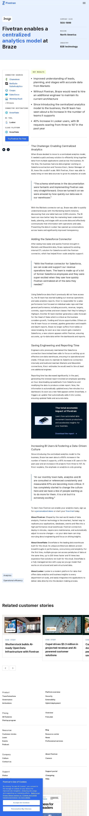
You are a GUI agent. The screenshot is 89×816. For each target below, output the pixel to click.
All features (7, 717)
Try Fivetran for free (17, 139)
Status (5, 775)
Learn (4, 737)
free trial (70, 511)
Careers (48, 758)
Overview (49, 713)
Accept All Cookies (21, 803)
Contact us (6, 762)
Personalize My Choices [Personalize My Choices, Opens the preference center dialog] (21, 809)
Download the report (64, 433)
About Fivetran (51, 754)
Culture (5, 758)
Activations (7, 703)
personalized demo (44, 511)
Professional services (54, 741)
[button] (84, 3)
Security (48, 696)
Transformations (9, 696)
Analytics (7, 575)
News (47, 737)
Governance (7, 700)
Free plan (49, 717)
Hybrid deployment (53, 703)
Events (5, 741)
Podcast (5, 744)
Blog (47, 730)
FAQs (47, 779)
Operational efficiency (13, 580)
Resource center (52, 734)
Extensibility (50, 700)
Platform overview (52, 692)
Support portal (51, 771)
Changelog (49, 775)
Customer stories (9, 734)
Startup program (9, 720)
